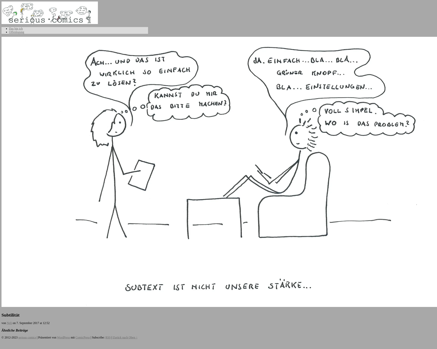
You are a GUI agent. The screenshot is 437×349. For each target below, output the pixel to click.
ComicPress (83, 337)
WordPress (63, 337)
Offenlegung (16, 32)
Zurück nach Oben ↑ (125, 337)
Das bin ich (16, 28)
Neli (9, 323)
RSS (108, 337)
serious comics (50, 16)
